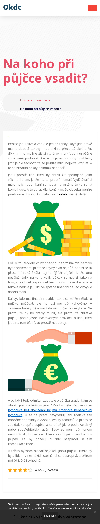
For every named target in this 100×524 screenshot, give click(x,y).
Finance (41, 100)
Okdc (12, 7)
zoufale (61, 194)
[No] (95, 512)
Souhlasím (50, 515)
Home (24, 100)
